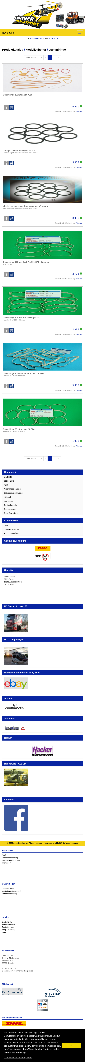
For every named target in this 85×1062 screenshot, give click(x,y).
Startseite (8, 477)
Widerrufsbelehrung (12, 489)
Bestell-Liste (9, 481)
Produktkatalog (12, 49)
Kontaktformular (10, 505)
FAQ (4, 932)
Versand (79, 111)
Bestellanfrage (10, 509)
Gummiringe (57, 49)
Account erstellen (11, 533)
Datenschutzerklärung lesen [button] (18, 1057)
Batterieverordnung (9, 894)
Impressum (8, 501)
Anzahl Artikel (36, 38)
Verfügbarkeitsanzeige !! (11, 891)
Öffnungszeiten (8, 888)
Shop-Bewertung (11, 513)
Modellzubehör (36, 49)
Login (6, 525)
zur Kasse (53, 38)
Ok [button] (71, 1045)
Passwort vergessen (12, 529)
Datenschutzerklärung (13, 493)
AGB (6, 485)
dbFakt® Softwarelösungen (66, 843)
